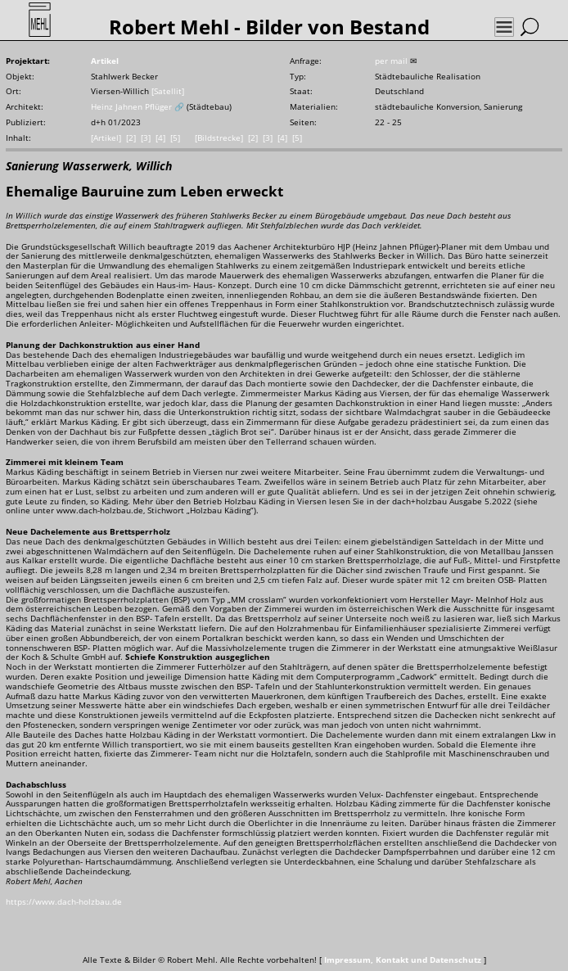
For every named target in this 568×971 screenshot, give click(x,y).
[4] (160, 138)
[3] (146, 138)
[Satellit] (167, 91)
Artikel (105, 61)
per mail (391, 61)
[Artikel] (106, 138)
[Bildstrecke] (219, 138)
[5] (175, 138)
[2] (131, 138)
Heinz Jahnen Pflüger (131, 107)
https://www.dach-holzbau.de (64, 901)
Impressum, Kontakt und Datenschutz (402, 960)
